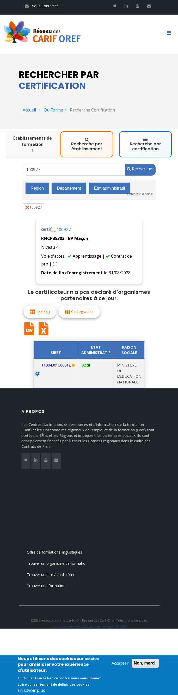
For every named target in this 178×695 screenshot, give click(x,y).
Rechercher (140, 169)
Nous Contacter (41, 5)
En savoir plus (31, 691)
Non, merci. (145, 664)
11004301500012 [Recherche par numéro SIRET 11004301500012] (56, 365)
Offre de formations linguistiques (60, 552)
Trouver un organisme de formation (62, 563)
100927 (64, 229)
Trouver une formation (51, 585)
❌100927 (33, 207)
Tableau (43, 311)
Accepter (120, 664)
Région (37, 188)
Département (69, 188)
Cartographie (82, 311)
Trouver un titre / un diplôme (56, 574)
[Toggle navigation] (171, 34)
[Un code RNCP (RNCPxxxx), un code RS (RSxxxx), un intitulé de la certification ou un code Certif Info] (74, 170)
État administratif (109, 188)
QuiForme (55, 110)
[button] (39, 312)
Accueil (29, 110)
